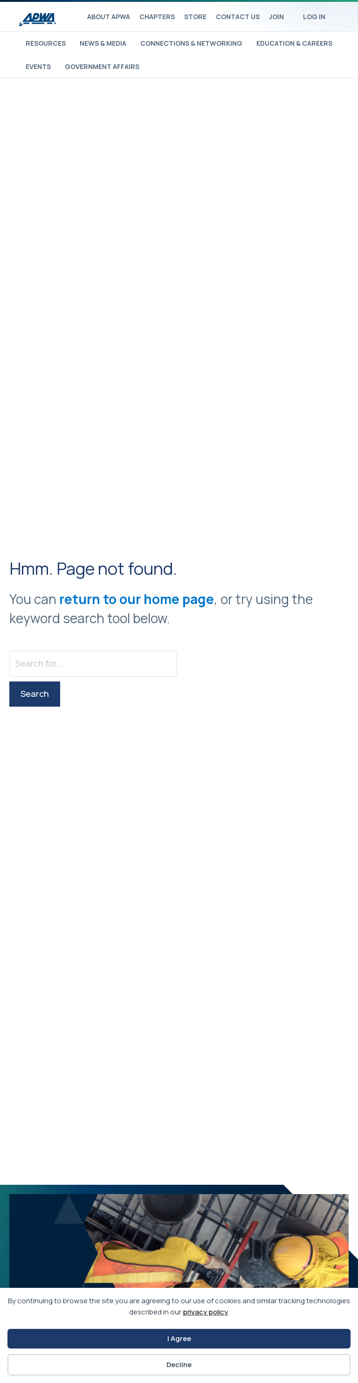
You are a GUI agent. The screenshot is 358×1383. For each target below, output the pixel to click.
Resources (46, 43)
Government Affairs (102, 66)
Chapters (157, 16)
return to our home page (136, 599)
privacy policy (205, 1312)
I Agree (179, 1338)
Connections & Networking (191, 43)
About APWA (108, 16)
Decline (179, 1364)
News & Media (103, 43)
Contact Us (238, 16)
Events (38, 66)
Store (195, 16)
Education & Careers (294, 43)
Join (276, 16)
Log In (314, 16)
